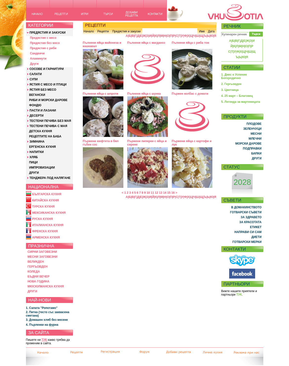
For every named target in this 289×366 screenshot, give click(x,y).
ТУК (44, 340)
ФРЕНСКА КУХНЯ (45, 231)
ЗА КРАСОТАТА (250, 222)
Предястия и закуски (126, 31)
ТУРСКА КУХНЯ (43, 206)
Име (202, 31)
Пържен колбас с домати (190, 93)
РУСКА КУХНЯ (42, 219)
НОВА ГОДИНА (38, 281)
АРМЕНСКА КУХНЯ (46, 237)
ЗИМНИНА (36, 141)
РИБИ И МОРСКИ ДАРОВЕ (48, 100)
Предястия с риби (43, 48)
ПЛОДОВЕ (254, 124)
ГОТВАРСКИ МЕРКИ (247, 242)
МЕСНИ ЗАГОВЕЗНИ (42, 256)
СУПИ (33, 79)
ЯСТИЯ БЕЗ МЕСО (42, 89)
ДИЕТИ (256, 237)
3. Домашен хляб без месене (47, 320)
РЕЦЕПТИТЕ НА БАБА (45, 136)
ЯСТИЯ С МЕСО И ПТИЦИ (48, 84)
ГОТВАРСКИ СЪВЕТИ (246, 212)
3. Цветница (230, 90)
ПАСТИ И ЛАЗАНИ (42, 110)
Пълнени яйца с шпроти (100, 93)
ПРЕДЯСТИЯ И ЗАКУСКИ (47, 32)
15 (168, 192)
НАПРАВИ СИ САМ (248, 232)
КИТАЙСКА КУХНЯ (45, 200)
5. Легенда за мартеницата (240, 102)
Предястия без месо (45, 43)
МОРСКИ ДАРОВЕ (248, 143)
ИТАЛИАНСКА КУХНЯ (48, 225)
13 (160, 192)
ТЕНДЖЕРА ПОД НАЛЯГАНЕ (49, 178)
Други (34, 63)
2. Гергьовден (231, 84)
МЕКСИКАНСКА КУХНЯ (49, 213)
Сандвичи (37, 53)
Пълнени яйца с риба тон (190, 42)
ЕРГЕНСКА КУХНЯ (42, 147)
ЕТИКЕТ (256, 227)
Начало (89, 31)
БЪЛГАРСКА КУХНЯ (46, 194)
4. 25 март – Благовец (237, 96)
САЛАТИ (35, 74)
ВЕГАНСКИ (37, 95)
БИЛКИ (256, 153)
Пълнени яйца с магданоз (146, 42)
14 (164, 192)
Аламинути (38, 58)
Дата (211, 31)
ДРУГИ (34, 172)
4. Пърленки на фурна (42, 324)
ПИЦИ (33, 162)
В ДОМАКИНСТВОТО (246, 207)
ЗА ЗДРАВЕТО (251, 217)
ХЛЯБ (33, 157)
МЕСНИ (256, 133)
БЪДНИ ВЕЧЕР (38, 276)
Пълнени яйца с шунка (144, 93)
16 (173, 192)
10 (148, 192)
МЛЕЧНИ (255, 138)
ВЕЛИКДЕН (35, 261)
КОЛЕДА (33, 271)
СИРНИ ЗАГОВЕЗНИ (42, 252)
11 (152, 192)
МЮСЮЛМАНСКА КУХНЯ (45, 286)
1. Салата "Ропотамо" (42, 308)
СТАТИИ (231, 67)
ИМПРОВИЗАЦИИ (42, 167)
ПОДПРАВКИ (252, 148)
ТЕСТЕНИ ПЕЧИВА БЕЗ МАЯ (50, 121)
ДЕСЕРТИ (36, 115)
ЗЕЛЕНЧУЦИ (252, 128)
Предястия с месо (43, 38)
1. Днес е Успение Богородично (234, 76)
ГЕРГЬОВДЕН (37, 266)
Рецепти (103, 31)
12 (156, 192)
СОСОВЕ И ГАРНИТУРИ (46, 69)
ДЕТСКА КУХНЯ (40, 131)
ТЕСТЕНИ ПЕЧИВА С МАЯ (48, 126)
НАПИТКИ (36, 152)
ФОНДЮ (35, 105)
